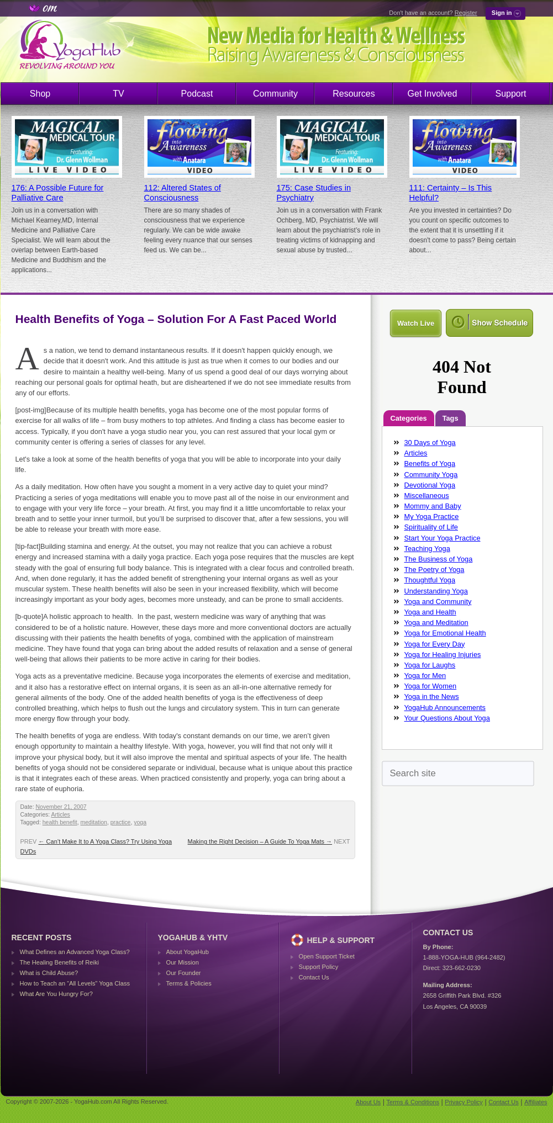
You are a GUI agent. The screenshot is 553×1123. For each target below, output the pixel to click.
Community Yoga (431, 474)
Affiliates (535, 1102)
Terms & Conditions (413, 1102)
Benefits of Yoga (430, 463)
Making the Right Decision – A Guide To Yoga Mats (260, 841)
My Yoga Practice (431, 516)
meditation (94, 822)
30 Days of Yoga (430, 442)
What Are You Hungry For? (56, 993)
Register (466, 12)
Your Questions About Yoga (447, 718)
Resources (354, 93)
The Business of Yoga (438, 559)
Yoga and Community (438, 601)
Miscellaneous (426, 495)
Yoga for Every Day (434, 644)
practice (120, 822)
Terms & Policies (189, 983)
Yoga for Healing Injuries (442, 654)
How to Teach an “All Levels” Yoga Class (75, 983)
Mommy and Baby (432, 506)
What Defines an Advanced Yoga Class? (75, 952)
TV (118, 93)
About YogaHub (187, 952)
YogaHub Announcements (445, 707)
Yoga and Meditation (436, 622)
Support (510, 93)
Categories (409, 418)
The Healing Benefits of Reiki (59, 962)
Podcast (197, 93)
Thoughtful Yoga (430, 580)
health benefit (60, 822)
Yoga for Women (430, 686)
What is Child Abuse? (49, 973)
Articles (60, 815)
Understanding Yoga (436, 591)
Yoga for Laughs (430, 665)
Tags (451, 418)
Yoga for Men (425, 675)
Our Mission (182, 962)
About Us (368, 1102)
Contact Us (314, 977)
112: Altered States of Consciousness (182, 192)
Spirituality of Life (431, 527)
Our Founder (183, 973)
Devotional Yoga (430, 485)
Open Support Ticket (327, 956)
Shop (40, 93)
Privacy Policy (463, 1102)
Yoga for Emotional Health (445, 633)
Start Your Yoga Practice (442, 538)
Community (275, 93)
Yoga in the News (431, 696)
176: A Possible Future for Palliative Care (58, 192)
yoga (140, 822)
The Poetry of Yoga (434, 569)
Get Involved (432, 93)
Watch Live (415, 323)
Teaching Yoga (427, 548)
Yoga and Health (430, 612)
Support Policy (319, 966)
